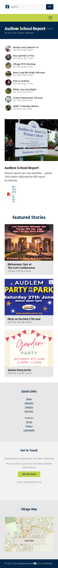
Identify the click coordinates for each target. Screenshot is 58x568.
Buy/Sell (29, 411)
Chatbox (29, 407)
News (25, 28)
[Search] (26, 7)
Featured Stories (29, 217)
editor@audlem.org (32, 482)
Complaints (29, 430)
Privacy (29, 426)
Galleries (29, 403)
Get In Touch (29, 474)
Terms (29, 422)
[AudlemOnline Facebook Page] (7, 7)
